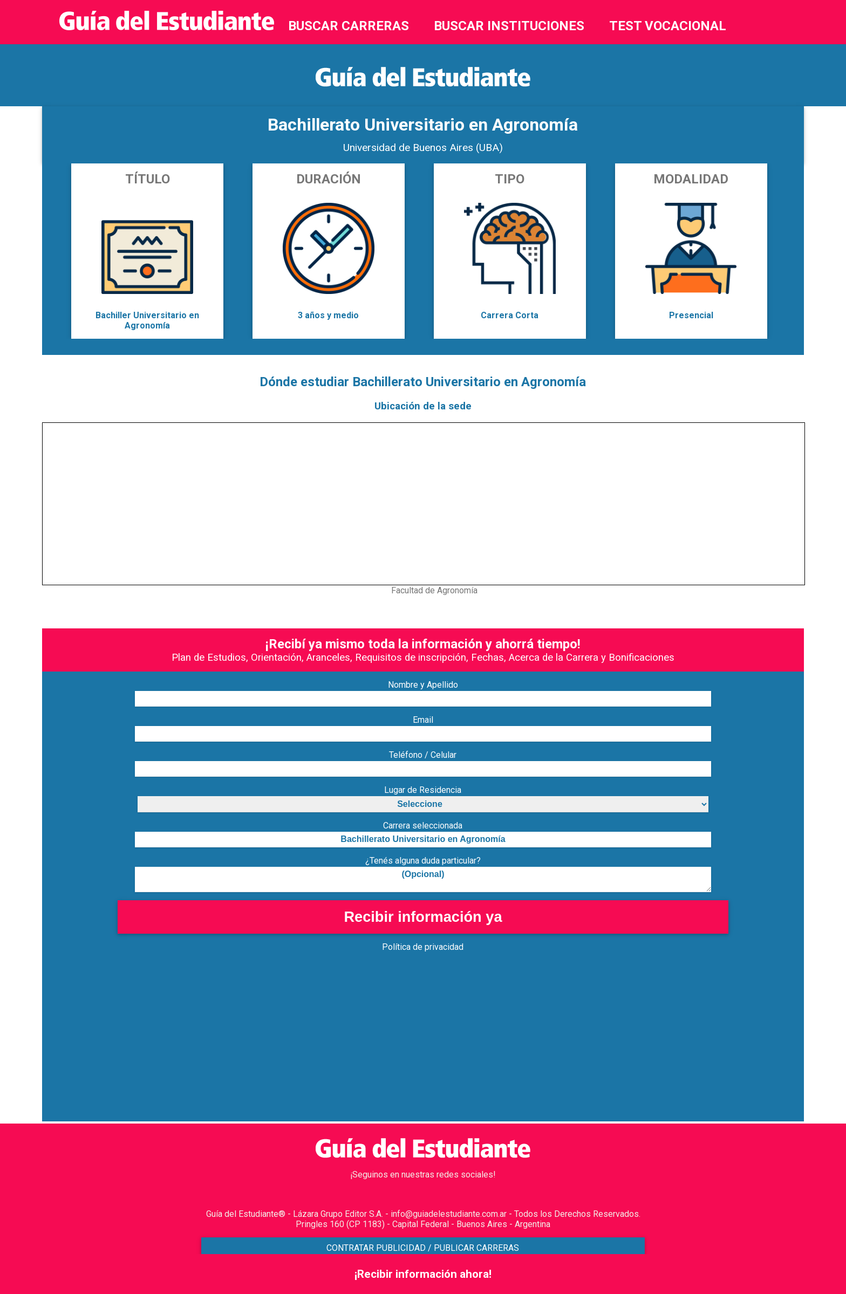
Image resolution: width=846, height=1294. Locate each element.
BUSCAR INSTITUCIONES (509, 25)
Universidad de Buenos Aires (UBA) (423, 147)
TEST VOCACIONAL (667, 25)
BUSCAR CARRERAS (348, 25)
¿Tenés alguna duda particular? (423, 860)
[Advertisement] (366, 1045)
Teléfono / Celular (422, 755)
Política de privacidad (422, 947)
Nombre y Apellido (423, 685)
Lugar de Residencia (422, 790)
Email (423, 720)
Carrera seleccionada (422, 825)
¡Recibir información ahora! (423, 1274)
